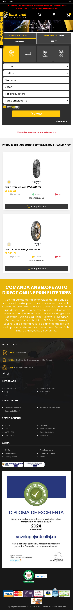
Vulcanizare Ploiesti (12, 407)
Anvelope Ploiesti (47, 453)
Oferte (7, 450)
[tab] (19, 41)
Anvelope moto (43, 24)
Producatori (45, 391)
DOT (58, 194)
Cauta (36, 113)
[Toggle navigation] (69, 1)
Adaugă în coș (36, 206)
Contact (7, 425)
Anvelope (29, 24)
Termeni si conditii (47, 428)
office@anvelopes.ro (23, 367)
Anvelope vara (10, 457)
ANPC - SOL (9, 435)
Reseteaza (61, 121)
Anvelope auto (10, 453)
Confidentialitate (47, 432)
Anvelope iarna (46, 450)
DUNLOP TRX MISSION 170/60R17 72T (23, 187)
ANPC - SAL (9, 432)
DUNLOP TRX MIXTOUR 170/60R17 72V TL (35, 27)
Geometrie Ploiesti (12, 411)
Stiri (6, 395)
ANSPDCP (44, 435)
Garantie (43, 425)
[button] (40, 15)
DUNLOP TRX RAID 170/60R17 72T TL (22, 249)
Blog (6, 391)
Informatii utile (10, 388)
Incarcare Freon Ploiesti (50, 407)
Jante (42, 457)
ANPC (6, 428)
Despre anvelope (47, 388)
